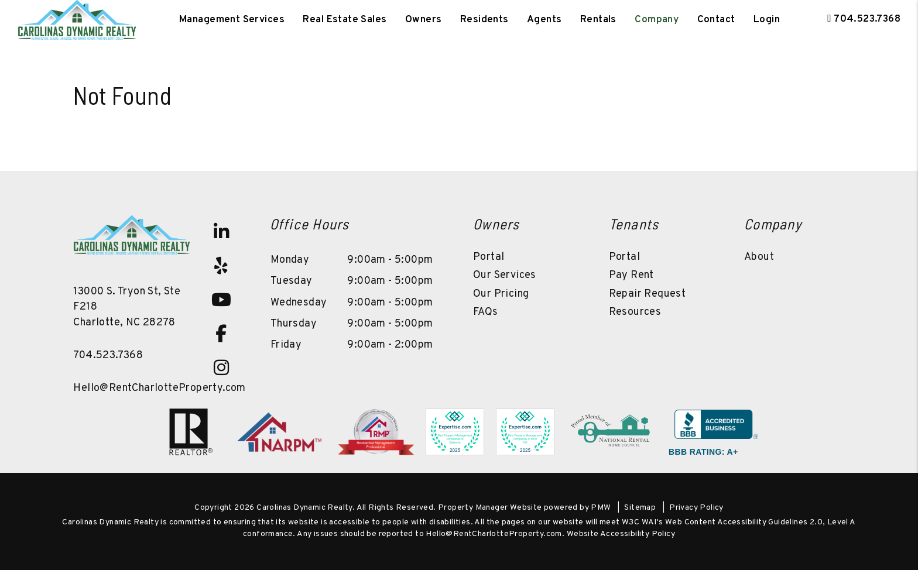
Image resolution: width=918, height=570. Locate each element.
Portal (488, 257)
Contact (716, 19)
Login (766, 19)
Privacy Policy (696, 508)
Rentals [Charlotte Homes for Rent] (598, 19)
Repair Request (647, 294)
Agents (544, 19)
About (759, 257)
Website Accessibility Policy (621, 534)
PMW (601, 508)
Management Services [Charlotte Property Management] (232, 19)
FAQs (485, 312)
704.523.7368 (867, 19)
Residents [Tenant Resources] (484, 19)
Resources (635, 312)
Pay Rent (631, 275)
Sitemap (640, 508)
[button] (221, 232)
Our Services (504, 275)
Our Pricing (501, 294)
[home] (77, 20)
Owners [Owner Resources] (423, 19)
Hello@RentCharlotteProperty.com (159, 388)
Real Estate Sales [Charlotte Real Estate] (344, 19)
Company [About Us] (657, 19)
